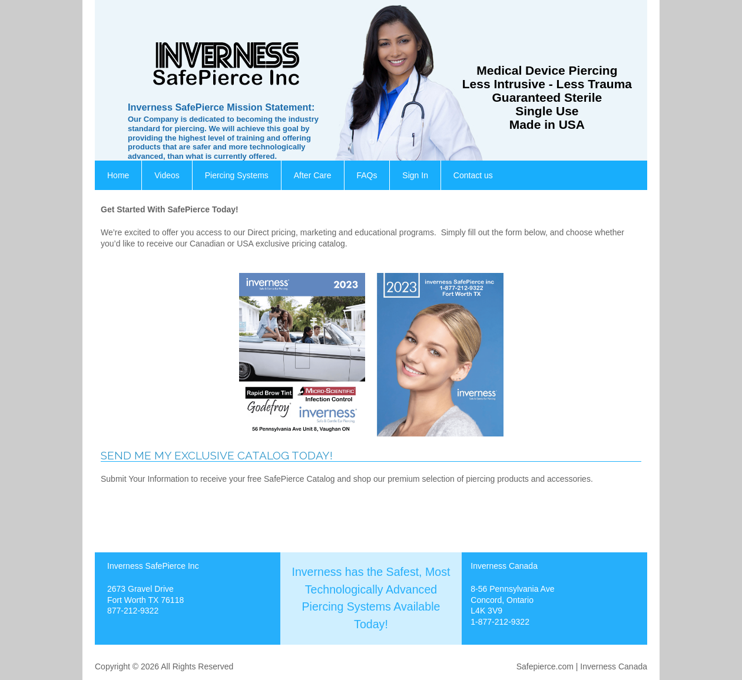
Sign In (415, 175)
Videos (167, 175)
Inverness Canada (613, 666)
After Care (313, 175)
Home (118, 175)
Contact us (473, 175)
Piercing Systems (237, 175)
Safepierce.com (545, 666)
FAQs (366, 175)
